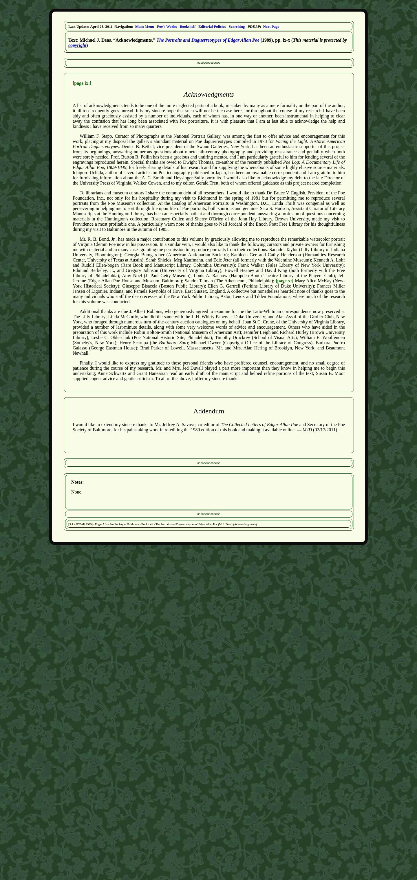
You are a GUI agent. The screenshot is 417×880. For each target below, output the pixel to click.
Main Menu (144, 26)
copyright (77, 45)
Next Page (271, 26)
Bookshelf (187, 26)
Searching (237, 26)
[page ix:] (82, 83)
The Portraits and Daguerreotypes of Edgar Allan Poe (207, 40)
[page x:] (284, 280)
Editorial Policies (212, 26)
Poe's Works (167, 26)
